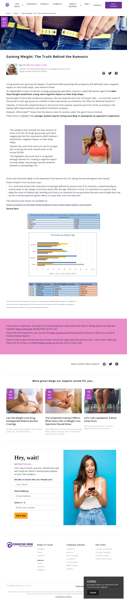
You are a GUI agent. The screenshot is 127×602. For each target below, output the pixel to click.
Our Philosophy (72, 562)
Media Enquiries (72, 566)
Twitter (39, 552)
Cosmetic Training (102, 556)
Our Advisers (71, 559)
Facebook (40, 556)
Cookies (91, 581)
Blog (87, 4)
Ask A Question (113, 5)
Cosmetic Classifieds (103, 552)
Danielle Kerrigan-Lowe (34, 64)
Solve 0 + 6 (19, 502)
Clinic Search (18, 5)
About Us (69, 552)
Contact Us (70, 549)
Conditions (57, 4)
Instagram (41, 549)
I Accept (93, 592)
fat (37, 192)
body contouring (52, 91)
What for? (104, 587)
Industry (98, 5)
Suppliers (69, 569)
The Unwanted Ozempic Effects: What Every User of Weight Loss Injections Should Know (63, 421)
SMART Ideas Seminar (104, 559)
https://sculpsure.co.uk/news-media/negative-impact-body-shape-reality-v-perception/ (49, 204)
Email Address (21, 491)
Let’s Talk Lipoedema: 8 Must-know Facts (100, 419)
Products (44, 4)
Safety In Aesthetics (75, 5)
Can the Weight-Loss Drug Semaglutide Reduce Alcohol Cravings (22, 421)
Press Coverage (72, 556)
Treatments (31, 4)
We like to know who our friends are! (33, 479)
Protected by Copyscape (63, 597)
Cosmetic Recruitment (104, 549)
